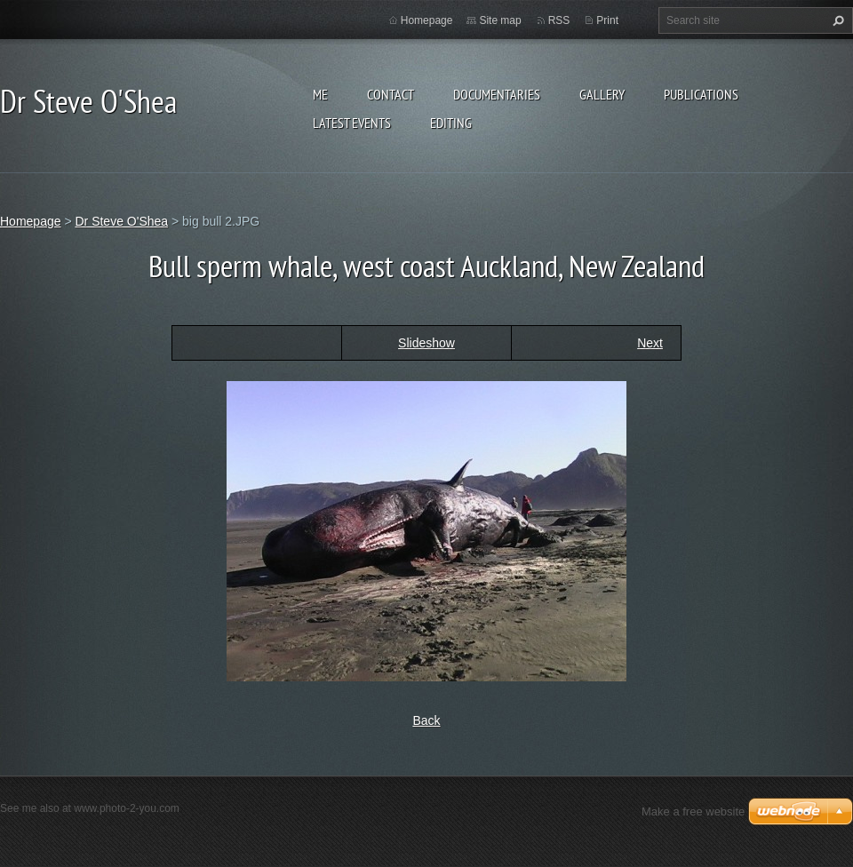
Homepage (427, 20)
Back (426, 720)
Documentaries (496, 94)
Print (607, 20)
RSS (559, 20)
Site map (500, 20)
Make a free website (693, 811)
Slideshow (426, 343)
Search (836, 20)
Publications (701, 94)
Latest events (352, 122)
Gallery (602, 94)
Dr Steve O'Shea (121, 221)
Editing (451, 122)
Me (320, 94)
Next (650, 343)
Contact (390, 94)
